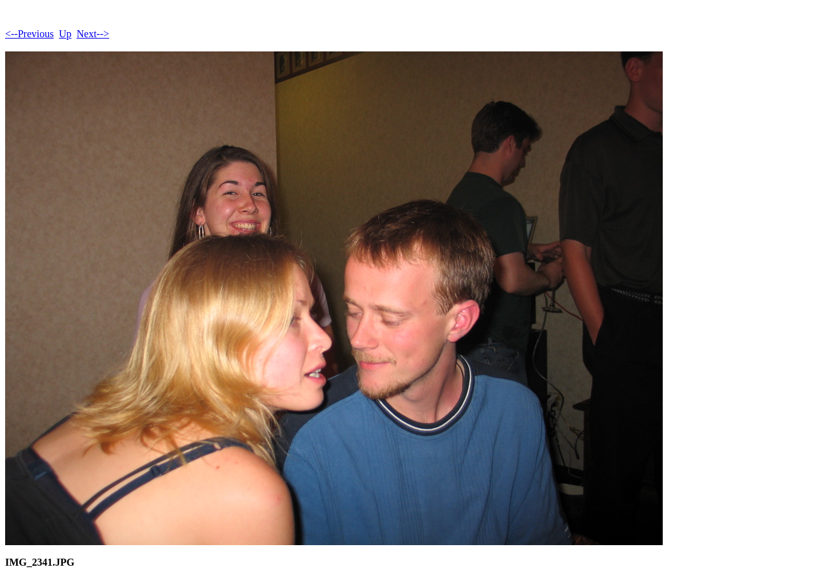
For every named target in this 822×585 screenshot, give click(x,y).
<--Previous (29, 33)
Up (65, 33)
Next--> (92, 33)
